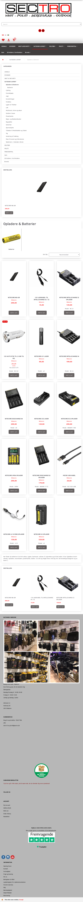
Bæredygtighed (7, 890)
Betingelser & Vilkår (8, 879)
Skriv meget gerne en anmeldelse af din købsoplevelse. (41, 830)
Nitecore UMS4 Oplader (14, 475)
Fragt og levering (8, 874)
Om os (5, 877)
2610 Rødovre (7, 708)
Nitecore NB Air (10, 205)
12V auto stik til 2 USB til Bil (14, 357)
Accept (21, 899)
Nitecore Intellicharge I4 (69, 356)
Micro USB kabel (69, 475)
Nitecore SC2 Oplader (69, 419)
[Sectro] (38, 10)
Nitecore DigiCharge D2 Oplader (41, 476)
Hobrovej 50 (6, 705)
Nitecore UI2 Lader (41, 419)
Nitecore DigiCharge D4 (14, 419)
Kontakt (5, 868)
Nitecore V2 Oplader (41, 534)
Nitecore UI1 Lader (41, 356)
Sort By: (45, 254)
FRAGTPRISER (7, 893)
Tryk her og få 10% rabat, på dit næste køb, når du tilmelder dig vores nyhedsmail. (26, 783)
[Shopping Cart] (14, 40)
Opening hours (7, 866)
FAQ (4, 887)
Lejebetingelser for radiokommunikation (14, 882)
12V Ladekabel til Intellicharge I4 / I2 (41, 298)
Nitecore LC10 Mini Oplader (13, 534)
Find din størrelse (8, 885)
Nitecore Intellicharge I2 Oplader (69, 298)
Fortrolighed (6, 871)
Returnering (6, 895)
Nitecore (13, 300)
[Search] (80, 24)
